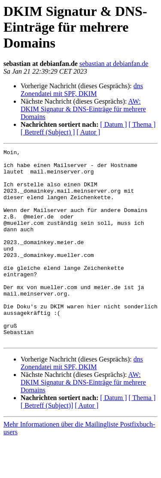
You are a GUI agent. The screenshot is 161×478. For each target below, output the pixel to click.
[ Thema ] (142, 124)
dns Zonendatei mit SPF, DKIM (82, 89)
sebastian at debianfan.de (113, 63)
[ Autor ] (88, 132)
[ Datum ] (113, 124)
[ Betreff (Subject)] (47, 444)
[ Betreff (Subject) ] (48, 132)
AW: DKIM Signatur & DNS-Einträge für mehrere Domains (83, 109)
